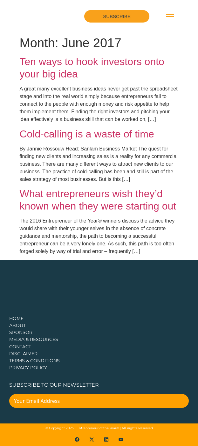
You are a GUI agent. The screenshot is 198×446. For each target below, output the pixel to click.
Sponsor (20, 332)
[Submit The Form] (180, 405)
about (17, 325)
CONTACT (20, 346)
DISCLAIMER (23, 353)
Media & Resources (33, 339)
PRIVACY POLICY (28, 367)
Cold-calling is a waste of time (87, 134)
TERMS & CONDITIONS (34, 360)
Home (16, 318)
